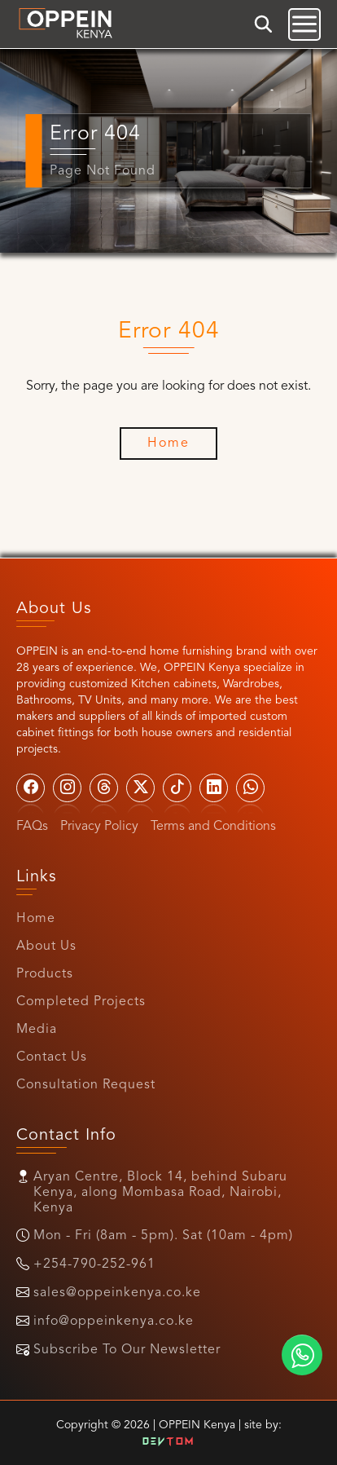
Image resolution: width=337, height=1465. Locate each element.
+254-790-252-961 (94, 1264)
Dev (168, 1442)
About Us (46, 946)
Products (44, 974)
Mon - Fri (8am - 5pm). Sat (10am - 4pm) (163, 1235)
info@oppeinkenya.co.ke (113, 1321)
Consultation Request (85, 1085)
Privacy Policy (99, 826)
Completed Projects (81, 1001)
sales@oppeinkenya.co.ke (117, 1293)
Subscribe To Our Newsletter (127, 1350)
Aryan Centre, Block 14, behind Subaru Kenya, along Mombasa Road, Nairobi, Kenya (160, 1193)
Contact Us (51, 1057)
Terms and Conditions (213, 826)
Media (36, 1029)
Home (35, 918)
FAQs (32, 826)
